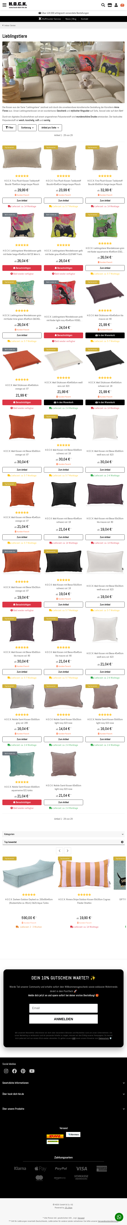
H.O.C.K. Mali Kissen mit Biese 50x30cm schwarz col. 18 (63, 586)
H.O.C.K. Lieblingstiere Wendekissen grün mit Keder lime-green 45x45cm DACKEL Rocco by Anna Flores (22, 317)
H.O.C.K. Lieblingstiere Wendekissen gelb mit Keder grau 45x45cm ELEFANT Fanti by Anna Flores (63, 252)
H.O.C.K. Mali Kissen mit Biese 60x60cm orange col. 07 (22, 453)
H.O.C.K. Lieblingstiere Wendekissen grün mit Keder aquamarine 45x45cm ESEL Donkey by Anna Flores (105, 250)
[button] (22, 200)
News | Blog (71, 18)
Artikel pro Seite (49, 127)
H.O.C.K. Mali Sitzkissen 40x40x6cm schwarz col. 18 (105, 384)
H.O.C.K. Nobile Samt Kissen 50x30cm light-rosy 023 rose (63, 721)
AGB (73, 1038)
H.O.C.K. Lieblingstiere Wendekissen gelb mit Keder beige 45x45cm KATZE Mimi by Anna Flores (22, 252)
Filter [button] (9, 127)
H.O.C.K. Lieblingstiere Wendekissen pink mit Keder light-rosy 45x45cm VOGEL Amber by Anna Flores (63, 318)
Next (67, 850)
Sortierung (26, 127)
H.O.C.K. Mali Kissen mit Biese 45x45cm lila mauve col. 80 (63, 654)
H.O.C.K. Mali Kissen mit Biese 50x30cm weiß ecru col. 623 (105, 587)
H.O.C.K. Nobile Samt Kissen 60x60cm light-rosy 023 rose (63, 787)
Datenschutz (104, 1038)
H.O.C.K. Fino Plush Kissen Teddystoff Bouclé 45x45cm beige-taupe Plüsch (63, 182)
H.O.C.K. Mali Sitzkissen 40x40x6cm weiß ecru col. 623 (64, 384)
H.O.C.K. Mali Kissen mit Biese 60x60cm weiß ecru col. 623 (105, 453)
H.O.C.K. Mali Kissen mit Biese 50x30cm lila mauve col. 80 (105, 520)
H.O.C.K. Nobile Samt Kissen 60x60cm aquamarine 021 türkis (22, 788)
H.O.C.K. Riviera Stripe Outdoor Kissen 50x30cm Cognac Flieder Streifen (84, 901)
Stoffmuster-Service (50, 18)
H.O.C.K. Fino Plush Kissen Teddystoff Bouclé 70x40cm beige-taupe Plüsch (22, 182)
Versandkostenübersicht (108, 1221)
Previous (59, 850)
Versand (81, 1218)
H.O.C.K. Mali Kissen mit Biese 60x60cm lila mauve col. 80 (22, 654)
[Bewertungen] (22, 175)
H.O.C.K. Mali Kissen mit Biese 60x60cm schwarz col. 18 (63, 451)
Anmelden (63, 1019)
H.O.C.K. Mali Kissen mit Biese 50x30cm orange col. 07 (22, 589)
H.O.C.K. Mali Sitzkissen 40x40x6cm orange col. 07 (22, 387)
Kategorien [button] (9, 834)
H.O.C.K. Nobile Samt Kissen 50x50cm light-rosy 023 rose (105, 721)
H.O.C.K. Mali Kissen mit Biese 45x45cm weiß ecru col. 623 (105, 655)
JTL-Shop (68, 1207)
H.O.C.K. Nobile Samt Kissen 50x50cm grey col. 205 (22, 721)
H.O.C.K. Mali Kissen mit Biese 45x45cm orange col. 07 (22, 519)
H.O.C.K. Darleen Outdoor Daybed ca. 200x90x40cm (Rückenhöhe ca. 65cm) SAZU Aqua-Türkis (29, 901)
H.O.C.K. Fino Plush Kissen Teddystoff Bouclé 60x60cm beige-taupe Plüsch (105, 182)
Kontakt (84, 18)
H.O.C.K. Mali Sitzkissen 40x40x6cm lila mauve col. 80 (105, 317)
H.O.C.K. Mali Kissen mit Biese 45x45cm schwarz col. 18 (63, 520)
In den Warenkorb (105, 335)
